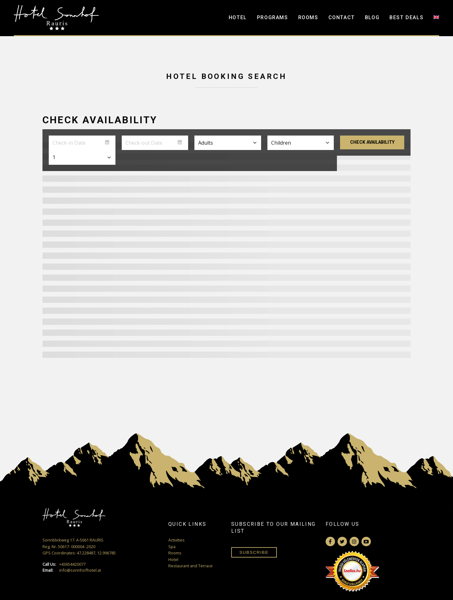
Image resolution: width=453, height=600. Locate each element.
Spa (172, 546)
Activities (176, 540)
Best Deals (406, 17)
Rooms (308, 17)
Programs (272, 17)
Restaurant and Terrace (190, 566)
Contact (341, 17)
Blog (372, 17)
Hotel (238, 17)
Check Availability (372, 142)
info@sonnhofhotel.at (71, 570)
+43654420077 (64, 564)
